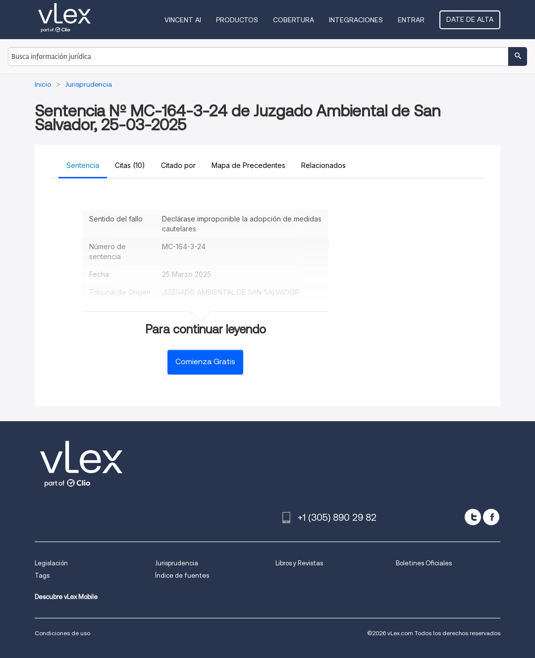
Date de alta (469, 19)
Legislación (51, 563)
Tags (42, 575)
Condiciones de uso (62, 633)
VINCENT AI (182, 20)
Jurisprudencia (176, 563)
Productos (237, 20)
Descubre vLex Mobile (66, 597)
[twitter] (473, 517)
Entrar (411, 20)
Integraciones (356, 20)
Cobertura (293, 20)
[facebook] (491, 517)
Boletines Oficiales (424, 563)
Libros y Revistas (299, 563)
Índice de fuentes (182, 575)
